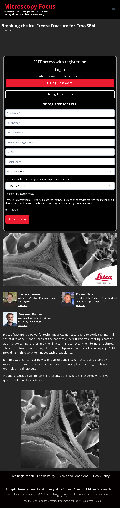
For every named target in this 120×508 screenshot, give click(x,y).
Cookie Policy (46, 475)
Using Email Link (60, 94)
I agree (14, 209)
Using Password (60, 83)
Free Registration (22, 475)
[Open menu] (113, 9)
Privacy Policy (100, 475)
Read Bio (23, 304)
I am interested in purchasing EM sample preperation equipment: (38, 179)
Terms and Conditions (73, 475)
